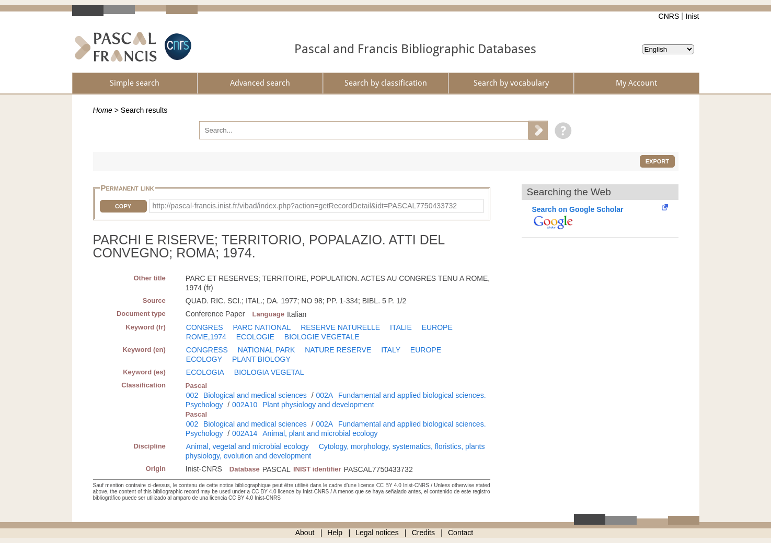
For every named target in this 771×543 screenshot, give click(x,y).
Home (102, 110)
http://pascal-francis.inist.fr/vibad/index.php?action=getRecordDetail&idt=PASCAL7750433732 (305, 206)
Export (657, 161)
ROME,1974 (206, 337)
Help (334, 532)
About (305, 532)
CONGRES (204, 327)
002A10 (244, 404)
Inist (692, 16)
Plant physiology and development (318, 404)
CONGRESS (207, 350)
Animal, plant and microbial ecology (319, 433)
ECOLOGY (204, 359)
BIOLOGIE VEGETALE (322, 337)
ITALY (390, 350)
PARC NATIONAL (262, 327)
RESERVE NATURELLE (340, 327)
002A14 (244, 433)
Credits (423, 532)
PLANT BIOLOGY (261, 359)
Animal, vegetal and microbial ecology (247, 446)
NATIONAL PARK (266, 350)
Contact (460, 532)
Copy (123, 206)
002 (192, 395)
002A (324, 395)
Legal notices (377, 532)
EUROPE (437, 327)
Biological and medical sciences (255, 395)
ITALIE (401, 327)
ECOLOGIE (255, 337)
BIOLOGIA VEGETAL (269, 372)
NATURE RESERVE (338, 350)
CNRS (669, 16)
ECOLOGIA (205, 372)
